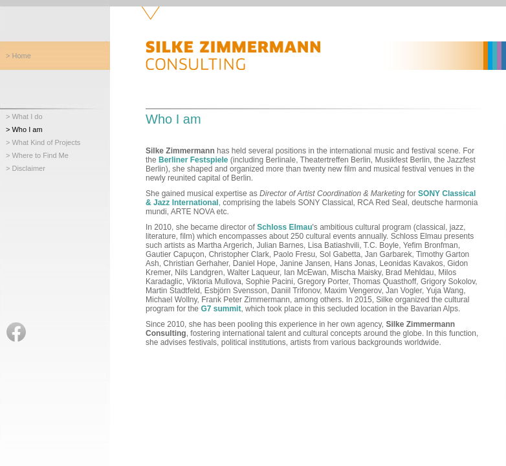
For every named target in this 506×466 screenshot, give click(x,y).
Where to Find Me (40, 155)
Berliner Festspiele (193, 159)
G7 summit (221, 308)
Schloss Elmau (284, 227)
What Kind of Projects (46, 142)
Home (21, 56)
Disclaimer (28, 168)
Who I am (27, 129)
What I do (27, 116)
